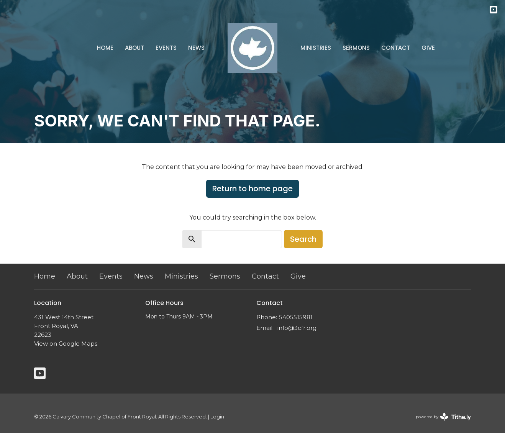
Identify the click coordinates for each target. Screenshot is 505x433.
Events (166, 48)
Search (303, 239)
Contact (395, 48)
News (196, 48)
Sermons (356, 48)
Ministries (315, 48)
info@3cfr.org (296, 327)
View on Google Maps (65, 343)
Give (428, 48)
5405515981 (296, 317)
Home (105, 48)
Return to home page (252, 188)
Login (217, 417)
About (134, 48)
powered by (443, 416)
